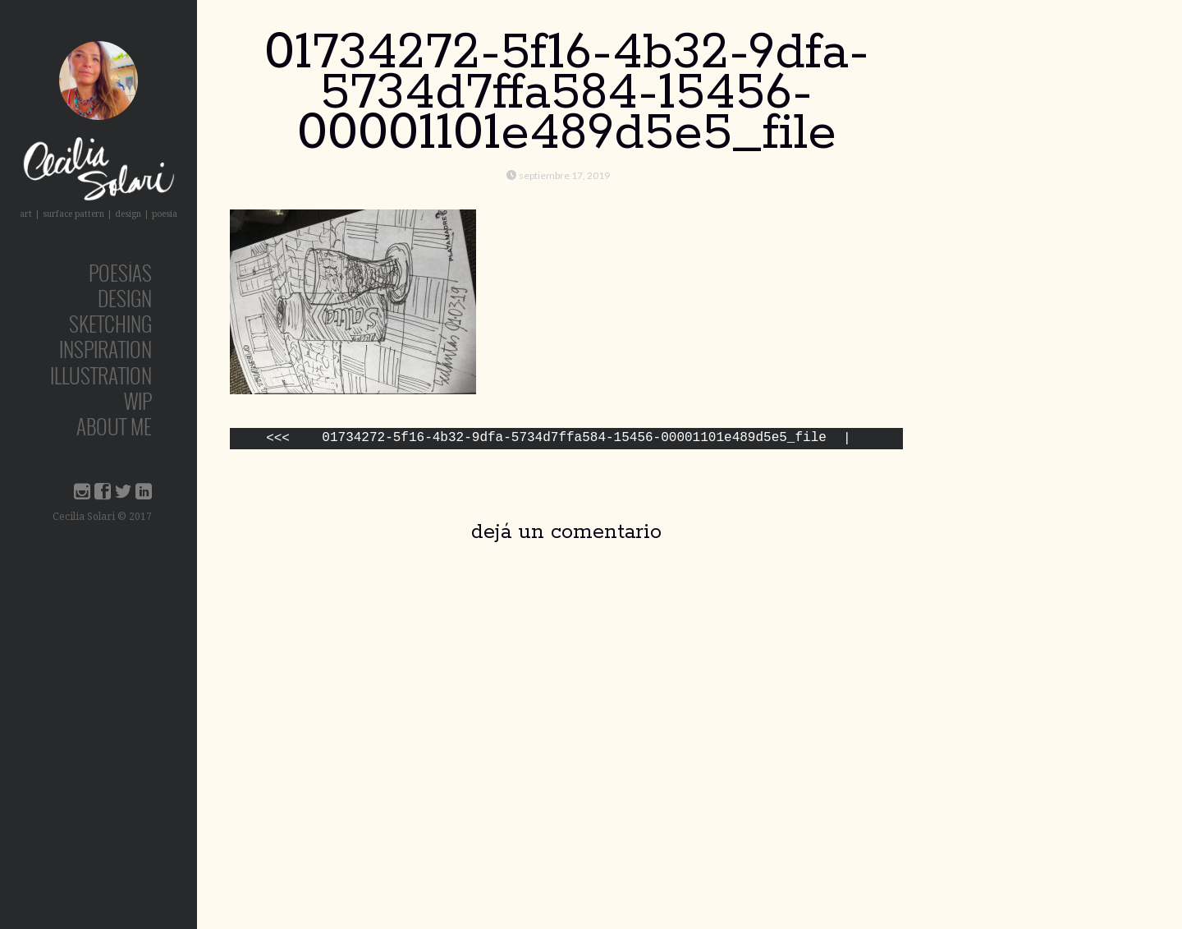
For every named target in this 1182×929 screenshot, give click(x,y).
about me (114, 426)
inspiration (105, 348)
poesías (120, 272)
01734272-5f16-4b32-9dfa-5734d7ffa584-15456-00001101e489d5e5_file (574, 439)
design (125, 298)
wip (138, 400)
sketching (110, 323)
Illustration (101, 375)
